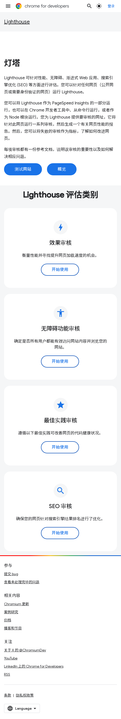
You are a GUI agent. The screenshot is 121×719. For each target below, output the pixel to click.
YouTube (10, 658)
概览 (62, 169)
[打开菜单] (8, 6)
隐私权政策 (25, 695)
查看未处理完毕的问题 (21, 582)
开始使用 (60, 269)
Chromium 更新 (16, 604)
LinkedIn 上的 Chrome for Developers (33, 666)
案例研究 (11, 612)
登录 (111, 6)
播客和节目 (13, 628)
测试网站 (23, 169)
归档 (7, 620)
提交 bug (11, 574)
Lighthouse (17, 22)
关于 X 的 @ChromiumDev (25, 650)
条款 (7, 695)
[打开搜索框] (89, 6)
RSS (7, 674)
